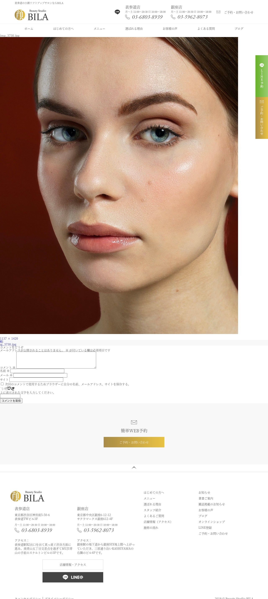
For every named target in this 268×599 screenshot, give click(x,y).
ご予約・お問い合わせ (238, 12)
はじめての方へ (63, 28)
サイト (4, 382)
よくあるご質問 (154, 519)
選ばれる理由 (134, 28)
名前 (5, 374)
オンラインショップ (211, 525)
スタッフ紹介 (152, 513)
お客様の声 (170, 28)
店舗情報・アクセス (73, 568)
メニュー (99, 28)
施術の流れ (151, 531)
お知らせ (204, 495)
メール (6, 378)
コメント (7, 370)
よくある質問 (206, 28)
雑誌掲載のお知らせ (211, 507)
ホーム (28, 28)
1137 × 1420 (9, 338)
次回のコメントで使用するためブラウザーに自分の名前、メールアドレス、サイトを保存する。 (68, 387)
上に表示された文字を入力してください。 (28, 395)
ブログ (238, 28)
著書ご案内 (205, 501)
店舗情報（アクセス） (158, 525)
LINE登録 (205, 531)
